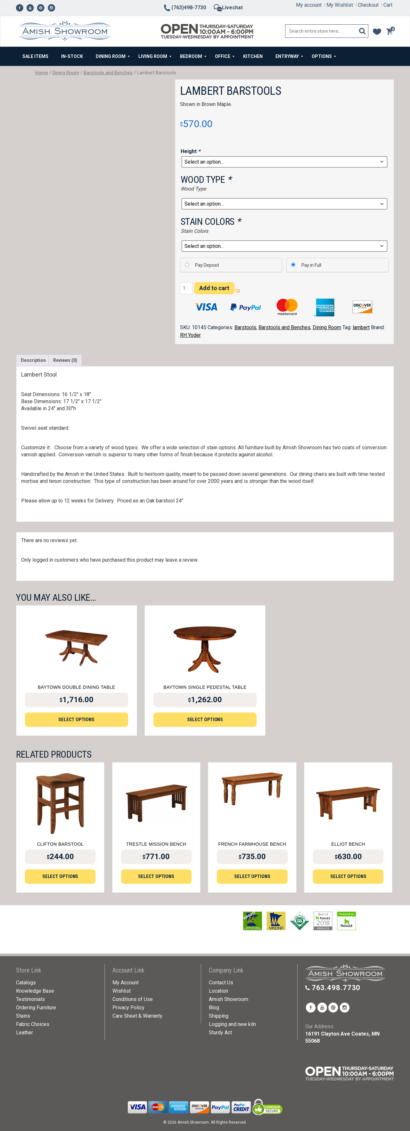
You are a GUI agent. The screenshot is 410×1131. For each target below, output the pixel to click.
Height (191, 151)
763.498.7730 (336, 988)
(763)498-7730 (184, 7)
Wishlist (121, 991)
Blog (214, 1008)
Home (41, 73)
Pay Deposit (207, 265)
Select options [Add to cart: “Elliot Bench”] (348, 876)
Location (218, 991)
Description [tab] (33, 360)
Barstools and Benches (108, 73)
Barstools (245, 327)
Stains (23, 1016)
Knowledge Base (35, 991)
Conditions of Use (132, 999)
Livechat (228, 7)
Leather (24, 1032)
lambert (361, 327)
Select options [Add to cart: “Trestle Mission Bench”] (156, 876)
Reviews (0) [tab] (65, 360)
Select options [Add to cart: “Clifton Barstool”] (60, 876)
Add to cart (214, 288)
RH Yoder (190, 335)
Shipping (218, 1016)
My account (309, 5)
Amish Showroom (228, 999)
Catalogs (26, 983)
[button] (237, 290)
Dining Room (66, 73)
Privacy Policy (128, 1008)
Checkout (368, 5)
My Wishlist (339, 5)
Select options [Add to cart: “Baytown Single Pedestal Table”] (205, 719)
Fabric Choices (32, 1024)
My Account (125, 983)
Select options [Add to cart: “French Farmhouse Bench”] (252, 876)
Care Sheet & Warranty (137, 1016)
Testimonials (30, 999)
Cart (387, 5)
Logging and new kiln (232, 1024)
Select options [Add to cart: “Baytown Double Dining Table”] (76, 719)
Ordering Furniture (36, 1008)
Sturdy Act (220, 1032)
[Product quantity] (186, 288)
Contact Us (221, 983)
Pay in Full (311, 265)
